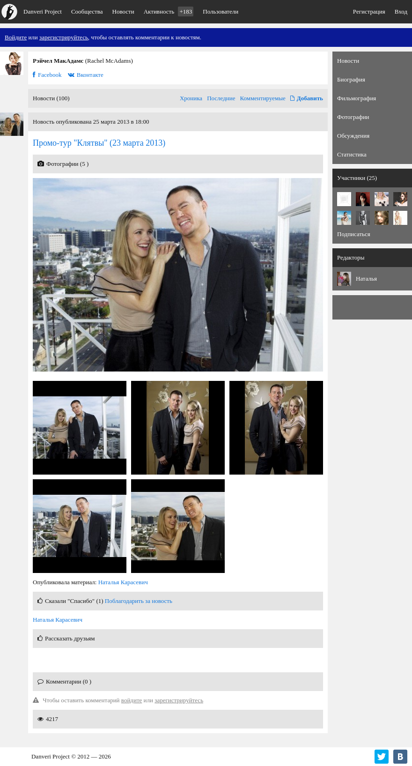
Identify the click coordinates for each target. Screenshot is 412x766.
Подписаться (353, 234)
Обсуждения (353, 135)
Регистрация (369, 11)
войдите (131, 700)
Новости (123, 11)
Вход (401, 11)
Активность (169, 11)
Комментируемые (263, 98)
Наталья (366, 278)
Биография (351, 79)
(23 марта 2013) (99, 143)
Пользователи (220, 11)
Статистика (352, 154)
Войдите (16, 37)
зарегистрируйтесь (63, 37)
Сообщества (87, 11)
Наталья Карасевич (123, 582)
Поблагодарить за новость (138, 600)
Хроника (191, 98)
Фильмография (356, 98)
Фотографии (353, 116)
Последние (221, 98)
